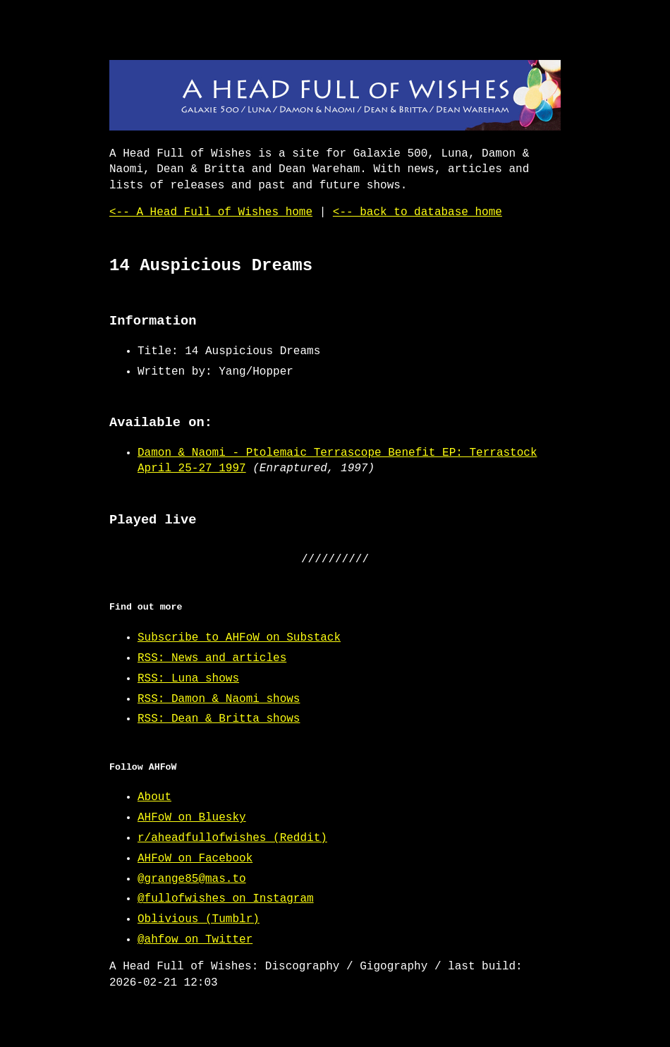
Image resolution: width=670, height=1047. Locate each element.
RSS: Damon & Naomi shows (219, 699)
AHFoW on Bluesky (192, 817)
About (154, 797)
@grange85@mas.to (192, 879)
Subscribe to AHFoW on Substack (239, 638)
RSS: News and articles (212, 658)
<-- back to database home (417, 212)
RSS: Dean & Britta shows (219, 719)
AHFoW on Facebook (195, 858)
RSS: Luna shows (188, 678)
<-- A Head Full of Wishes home (210, 212)
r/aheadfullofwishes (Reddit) (232, 838)
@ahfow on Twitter (195, 940)
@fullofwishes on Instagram (226, 899)
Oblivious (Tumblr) (199, 919)
